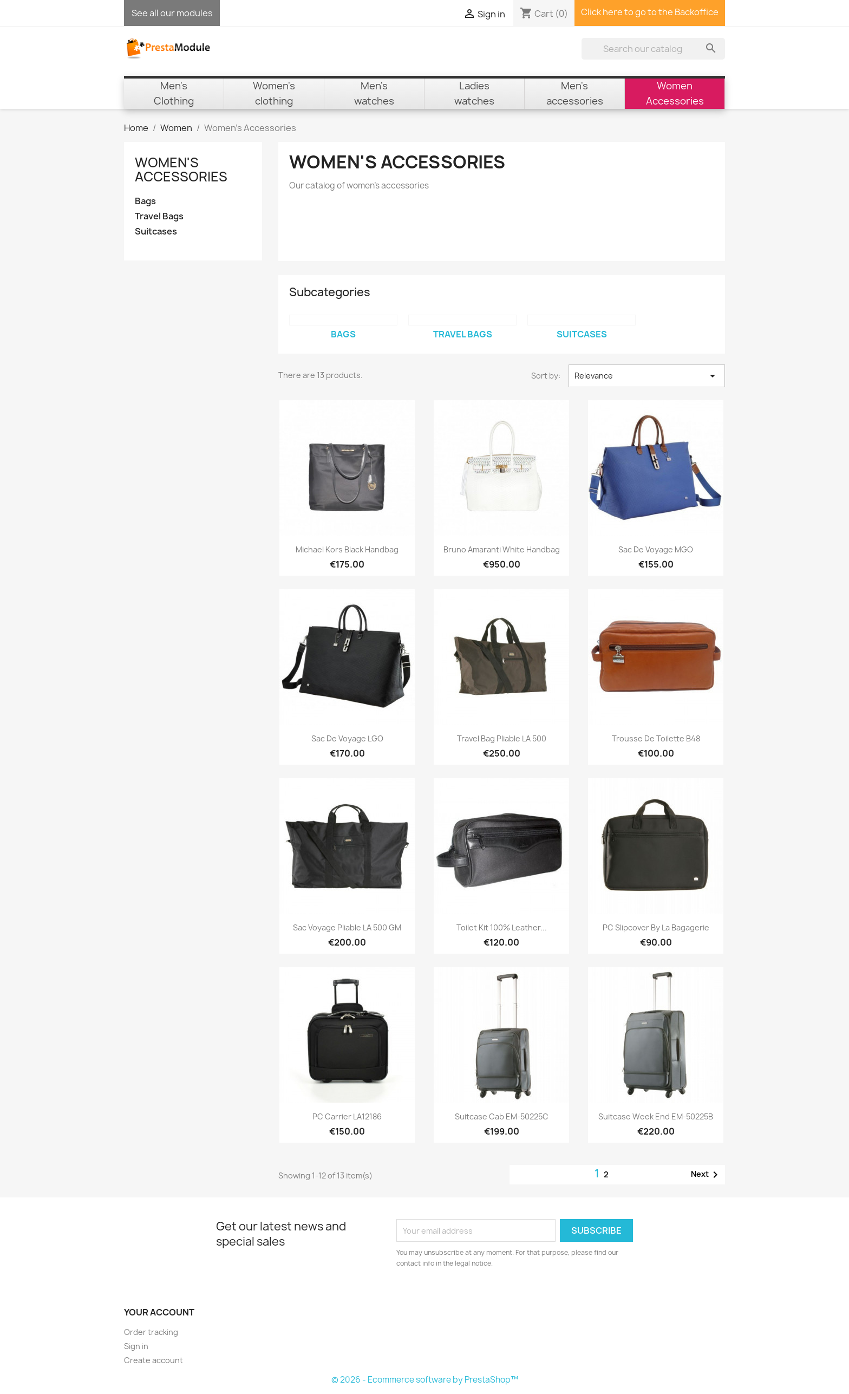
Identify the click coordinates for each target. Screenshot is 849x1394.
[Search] (653, 49)
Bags (145, 201)
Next (706, 1174)
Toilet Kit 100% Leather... (501, 927)
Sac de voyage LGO (347, 738)
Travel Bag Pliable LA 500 (501, 738)
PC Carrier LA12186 (347, 1116)
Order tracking (151, 1332)
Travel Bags (159, 216)
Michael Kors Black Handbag (347, 549)
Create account (153, 1360)
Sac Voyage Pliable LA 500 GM (347, 927)
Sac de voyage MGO (655, 549)
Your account (159, 1312)
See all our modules (172, 13)
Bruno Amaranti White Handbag (501, 549)
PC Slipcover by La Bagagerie (656, 927)
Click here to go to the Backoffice (650, 12)
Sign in (136, 1346)
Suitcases (156, 231)
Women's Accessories (181, 169)
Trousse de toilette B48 (656, 738)
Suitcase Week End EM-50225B (655, 1116)
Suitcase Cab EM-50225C (501, 1116)
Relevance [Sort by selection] (646, 375)
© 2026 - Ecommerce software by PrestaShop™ (424, 1379)
